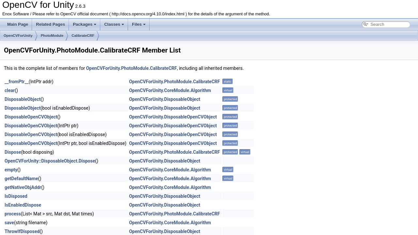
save (9, 222)
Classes (114, 24)
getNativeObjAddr (23, 187)
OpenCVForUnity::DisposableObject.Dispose (50, 161)
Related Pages (50, 24)
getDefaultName (21, 178)
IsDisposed (16, 196)
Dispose (13, 152)
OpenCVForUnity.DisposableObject (164, 99)
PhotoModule (52, 36)
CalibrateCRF (83, 36)
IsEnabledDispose (23, 205)
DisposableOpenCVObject (31, 116)
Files (139, 24)
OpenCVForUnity (18, 36)
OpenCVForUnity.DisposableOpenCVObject (173, 116)
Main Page (17, 24)
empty (11, 169)
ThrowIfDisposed (22, 231)
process (13, 213)
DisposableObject (22, 99)
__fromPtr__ (17, 81)
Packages (84, 24)
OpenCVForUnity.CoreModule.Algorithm (170, 90)
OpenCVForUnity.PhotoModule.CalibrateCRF (131, 68)
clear (10, 90)
